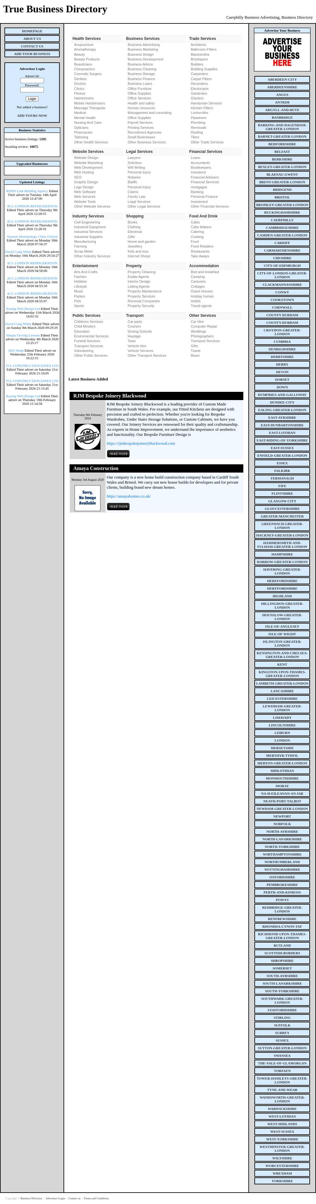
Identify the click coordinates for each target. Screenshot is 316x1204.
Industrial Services (88, 232)
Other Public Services (90, 355)
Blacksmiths (200, 54)
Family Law (136, 196)
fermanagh (282, 478)
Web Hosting (84, 172)
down (282, 387)
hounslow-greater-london (282, 617)
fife (282, 486)
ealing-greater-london (282, 410)
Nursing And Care (87, 122)
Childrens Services (88, 321)
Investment (199, 202)
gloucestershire (282, 509)
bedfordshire (282, 144)
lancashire (282, 691)
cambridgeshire (282, 227)
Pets (77, 301)
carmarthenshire (282, 250)
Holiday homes (202, 296)
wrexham (282, 1173)
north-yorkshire (282, 847)
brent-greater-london (282, 182)
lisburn (282, 733)
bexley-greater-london (282, 167)
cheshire (282, 258)
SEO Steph (16, 350)
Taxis (132, 341)
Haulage (134, 336)
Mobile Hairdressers (89, 103)
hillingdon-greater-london (282, 605)
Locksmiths (199, 113)
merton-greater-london (282, 763)
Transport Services (88, 346)
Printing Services (141, 127)
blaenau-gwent (282, 174)
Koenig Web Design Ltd (23, 308)
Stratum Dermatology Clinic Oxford (32, 236)
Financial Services (205, 182)
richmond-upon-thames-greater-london (282, 936)
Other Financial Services (210, 206)
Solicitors (135, 163)
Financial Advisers (205, 177)
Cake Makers (201, 227)
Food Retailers (202, 246)
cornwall (282, 307)
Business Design (141, 54)
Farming (80, 246)
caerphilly (282, 220)
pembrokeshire (282, 885)
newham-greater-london (282, 809)
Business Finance (141, 79)
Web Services (84, 196)
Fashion (80, 277)
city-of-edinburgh (282, 265)
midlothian (282, 771)
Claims (133, 192)
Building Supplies (204, 69)
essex (282, 463)
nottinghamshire (282, 869)
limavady (282, 717)
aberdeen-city (282, 79)
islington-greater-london (282, 643)
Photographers (202, 336)
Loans (195, 158)
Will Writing (136, 167)
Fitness (79, 93)
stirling (282, 1017)
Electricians (200, 89)
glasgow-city (282, 501)
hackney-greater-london (282, 535)
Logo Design (84, 187)
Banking (197, 192)
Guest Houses (202, 291)
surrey (282, 1033)
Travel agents (201, 306)
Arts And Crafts (85, 272)
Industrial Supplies (88, 237)
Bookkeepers (201, 167)
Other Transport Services (147, 355)
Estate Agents (138, 277)
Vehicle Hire (137, 346)
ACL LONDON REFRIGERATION (32, 206)
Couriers (134, 326)
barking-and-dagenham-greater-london (282, 127)
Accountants (200, 163)
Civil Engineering (87, 222)
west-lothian (282, 1116)
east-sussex (282, 448)
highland (282, 596)
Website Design (86, 158)
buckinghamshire (282, 212)
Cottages (198, 286)
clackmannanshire (282, 284)
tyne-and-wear (282, 1090)
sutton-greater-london (282, 1048)
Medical (80, 113)
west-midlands (282, 1124)
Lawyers (134, 158)
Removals (198, 127)
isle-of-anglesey (282, 626)
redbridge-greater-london (282, 909)
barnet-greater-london (282, 136)
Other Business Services (147, 142)
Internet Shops (139, 256)
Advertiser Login (56, 1198)
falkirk (282, 471)
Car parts (135, 321)
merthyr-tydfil (282, 755)
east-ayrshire (282, 417)
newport (282, 816)
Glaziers (197, 98)
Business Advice (140, 64)
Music (78, 291)
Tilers (195, 137)
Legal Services (139, 202)
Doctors (80, 83)
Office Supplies (139, 93)
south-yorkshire (282, 991)
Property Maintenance (145, 291)
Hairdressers (84, 98)
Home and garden (141, 241)
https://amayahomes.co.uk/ (129, 496)
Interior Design (139, 281)
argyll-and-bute (282, 110)
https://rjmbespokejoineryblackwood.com (141, 443)
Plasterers (199, 118)
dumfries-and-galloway (282, 395)
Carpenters (199, 74)
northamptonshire (282, 854)
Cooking (197, 237)
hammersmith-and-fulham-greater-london (282, 545)
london (282, 740)
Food (195, 241)
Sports (79, 306)
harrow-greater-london (282, 562)
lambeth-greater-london (282, 683)
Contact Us (32, 46)
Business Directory (32, 1198)
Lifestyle (80, 286)
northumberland (282, 862)
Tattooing (81, 137)
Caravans (198, 281)
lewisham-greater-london (282, 708)
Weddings (198, 331)
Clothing (134, 227)
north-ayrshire (282, 831)
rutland (282, 945)
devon (282, 372)
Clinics (79, 89)
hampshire (282, 554)
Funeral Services (87, 341)
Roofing (197, 132)
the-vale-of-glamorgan (282, 1063)
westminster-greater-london (282, 1148)
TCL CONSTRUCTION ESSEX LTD (32, 365)
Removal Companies (144, 301)
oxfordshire (282, 877)
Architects (198, 45)
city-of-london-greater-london (282, 275)
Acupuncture (84, 45)
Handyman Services (206, 103)
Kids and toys (138, 251)
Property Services (141, 296)
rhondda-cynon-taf (282, 926)
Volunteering (83, 351)
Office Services (139, 98)
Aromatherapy (85, 49)
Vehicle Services (140, 351)
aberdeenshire (282, 87)
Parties (79, 296)
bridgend (282, 189)
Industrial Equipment (90, 227)
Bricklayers (199, 59)
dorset (282, 379)
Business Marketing (143, 49)
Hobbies (80, 281)
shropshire (282, 961)
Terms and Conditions (96, 1198)
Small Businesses (141, 137)
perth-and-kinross (282, 892)
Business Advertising (144, 45)
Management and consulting (149, 113)
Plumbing (198, 122)
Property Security (141, 306)
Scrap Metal (83, 251)
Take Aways (200, 256)
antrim (282, 102)
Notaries (134, 177)
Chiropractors (84, 69)
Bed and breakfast (205, 272)
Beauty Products (87, 59)
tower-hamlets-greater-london (282, 1080)
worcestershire (282, 1166)
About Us (32, 39)
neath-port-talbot (282, 801)
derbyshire (282, 357)
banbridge (282, 117)
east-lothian (282, 433)
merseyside (282, 748)
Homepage (32, 31)
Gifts (131, 237)
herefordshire (282, 581)
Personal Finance (204, 196)
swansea (282, 1055)
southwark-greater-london (282, 1000)
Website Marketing (88, 163)
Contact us (74, 1198)
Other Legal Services (144, 206)
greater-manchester (282, 516)
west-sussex (282, 1131)
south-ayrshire (282, 976)
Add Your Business (32, 54)
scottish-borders (282, 953)
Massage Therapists (89, 108)
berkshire (282, 159)
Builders (197, 64)
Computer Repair (204, 326)
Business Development (145, 59)
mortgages (199, 187)
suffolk (282, 1025)
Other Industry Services (92, 256)
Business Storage (141, 74)
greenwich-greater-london (282, 526)
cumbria (282, 341)
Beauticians (83, 64)
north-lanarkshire (282, 839)
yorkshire (282, 1181)
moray (282, 786)
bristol (282, 197)
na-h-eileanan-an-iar (282, 793)
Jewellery (135, 246)
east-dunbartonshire (282, 425)
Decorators (199, 83)
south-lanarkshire (282, 983)
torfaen (282, 1071)
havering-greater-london (282, 571)
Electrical (135, 232)
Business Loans (140, 83)
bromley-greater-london (282, 205)
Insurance (198, 172)
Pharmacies (83, 132)
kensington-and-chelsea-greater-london (282, 655)
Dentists (80, 79)
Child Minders (84, 326)
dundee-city (282, 402)
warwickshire (282, 1109)
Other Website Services (92, 206)
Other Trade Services (207, 142)
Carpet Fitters (201, 79)
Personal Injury (139, 172)
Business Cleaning (142, 69)
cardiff (282, 243)
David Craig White (18, 252)
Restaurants (200, 251)
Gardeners (199, 93)
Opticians (81, 127)
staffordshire (282, 1010)
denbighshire (282, 349)
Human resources (141, 108)
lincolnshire (282, 725)
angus (282, 95)
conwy (282, 292)
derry (282, 364)
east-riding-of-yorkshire (282, 440)
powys (282, 900)
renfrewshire (282, 919)
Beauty (79, 54)
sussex (282, 1040)
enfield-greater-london (282, 455)
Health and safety (141, 103)
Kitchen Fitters (202, 108)
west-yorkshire (282, 1139)
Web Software (85, 192)
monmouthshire (282, 778)
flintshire (282, 493)
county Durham (282, 315)
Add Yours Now (32, 115)
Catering (197, 232)
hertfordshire (282, 588)
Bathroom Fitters (203, 49)
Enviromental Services (91, 336)
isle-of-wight (282, 634)
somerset (282, 968)
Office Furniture (140, 89)
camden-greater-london (282, 235)
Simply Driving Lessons (23, 335)
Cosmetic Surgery (87, 74)
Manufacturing (85, 241)
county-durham (282, 322)
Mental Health (84, 118)
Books (132, 222)
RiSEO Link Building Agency (27, 191)
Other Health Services (91, 142)
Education (81, 331)
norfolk (282, 824)
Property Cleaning (141, 272)
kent (282, 664)
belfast (282, 152)
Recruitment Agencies (144, 132)
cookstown (282, 300)
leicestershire (282, 698)
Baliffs (132, 182)
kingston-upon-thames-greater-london (282, 674)
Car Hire (197, 321)
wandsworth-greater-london (282, 1099)
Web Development (88, 167)
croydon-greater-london (282, 332)
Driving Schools (140, 331)
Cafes (195, 222)
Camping (198, 277)
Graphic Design (86, 182)
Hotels (196, 301)
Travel (195, 351)
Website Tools (84, 202)
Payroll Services (140, 122)
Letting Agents (139, 286)
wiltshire (282, 1158)
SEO (77, 177)
